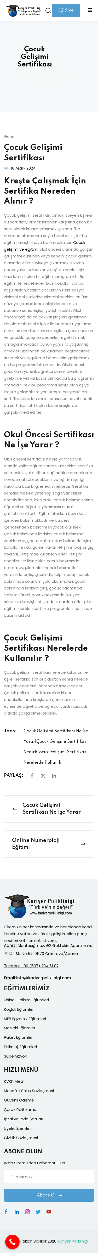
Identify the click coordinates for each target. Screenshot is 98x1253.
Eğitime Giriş (65, 12)
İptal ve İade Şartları (23, 1119)
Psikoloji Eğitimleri (20, 1046)
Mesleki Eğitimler (19, 1028)
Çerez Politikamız (20, 1109)
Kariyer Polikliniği (72, 1241)
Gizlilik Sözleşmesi (21, 1137)
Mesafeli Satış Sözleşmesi (29, 1090)
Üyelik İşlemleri (18, 1128)
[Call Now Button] (12, 1242)
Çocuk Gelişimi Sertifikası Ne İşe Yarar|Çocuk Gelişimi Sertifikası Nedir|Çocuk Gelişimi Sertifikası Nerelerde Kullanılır (56, 732)
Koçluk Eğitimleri (19, 1009)
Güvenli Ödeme (19, 1100)
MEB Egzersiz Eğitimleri (25, 1018)
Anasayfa (23, 77)
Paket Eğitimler (18, 1037)
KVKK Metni (14, 1081)
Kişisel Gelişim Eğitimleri (26, 1000)
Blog (43, 77)
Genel (9, 136)
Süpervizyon (15, 1056)
